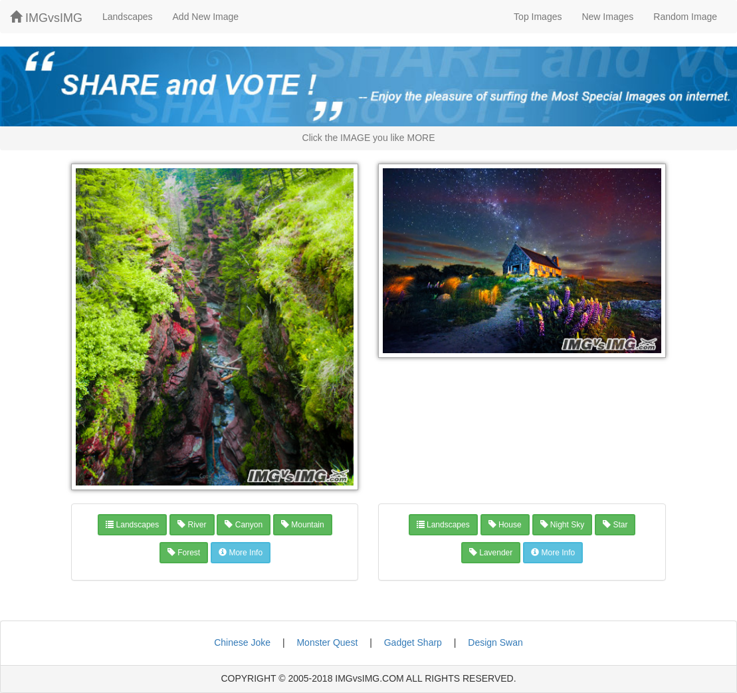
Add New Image (206, 16)
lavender (490, 552)
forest (183, 552)
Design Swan (495, 642)
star (615, 524)
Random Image (685, 16)
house (505, 524)
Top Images (538, 16)
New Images (607, 16)
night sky (562, 524)
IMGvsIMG (46, 18)
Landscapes (127, 16)
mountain (302, 524)
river (191, 524)
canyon (244, 524)
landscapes (132, 524)
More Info (241, 552)
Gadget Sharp (413, 642)
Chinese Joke (242, 642)
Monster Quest (327, 642)
